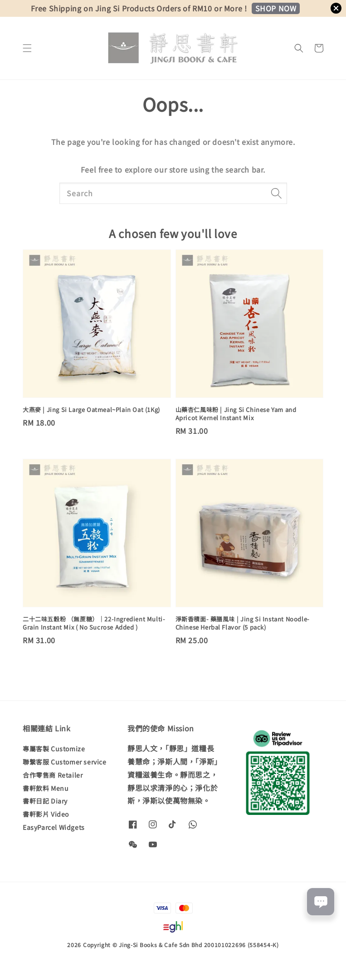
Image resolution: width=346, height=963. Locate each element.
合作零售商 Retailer (53, 774)
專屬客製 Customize (54, 749)
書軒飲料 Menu (45, 788)
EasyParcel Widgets (54, 827)
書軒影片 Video (46, 814)
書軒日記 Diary (45, 800)
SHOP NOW (276, 8)
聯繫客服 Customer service (65, 761)
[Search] (277, 193)
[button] (27, 48)
